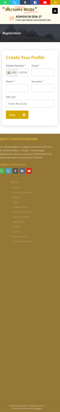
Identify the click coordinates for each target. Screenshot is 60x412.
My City (11, 97)
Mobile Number (16, 65)
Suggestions (21, 221)
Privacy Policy (22, 236)
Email (43, 70)
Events (18, 197)
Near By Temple (23, 216)
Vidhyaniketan (22, 207)
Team (18, 202)
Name (10, 81)
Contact (19, 226)
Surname (43, 86)
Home (18, 187)
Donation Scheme (24, 211)
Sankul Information (25, 192)
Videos (18, 231)
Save (17, 115)
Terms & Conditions (25, 241)
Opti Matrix (37, 408)
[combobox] (12, 72)
